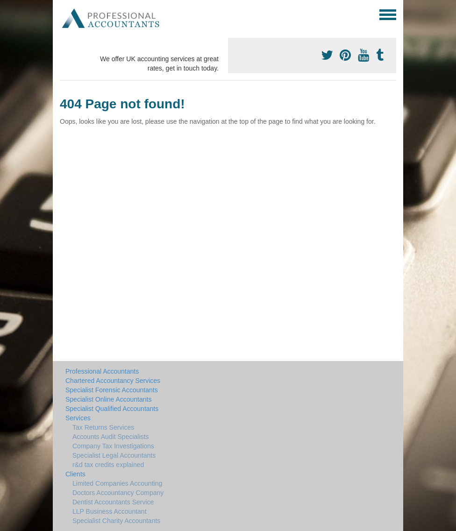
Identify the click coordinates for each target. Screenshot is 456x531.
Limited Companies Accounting (117, 483)
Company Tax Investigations (113, 446)
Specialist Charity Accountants (116, 520)
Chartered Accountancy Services (112, 380)
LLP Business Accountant (109, 511)
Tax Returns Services (103, 427)
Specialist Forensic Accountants (111, 390)
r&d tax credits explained (108, 464)
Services (78, 418)
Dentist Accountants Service (113, 502)
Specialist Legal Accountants (114, 455)
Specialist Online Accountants (108, 399)
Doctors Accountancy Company (118, 492)
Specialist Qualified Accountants (111, 408)
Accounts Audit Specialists (110, 436)
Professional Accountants (102, 371)
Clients (75, 474)
